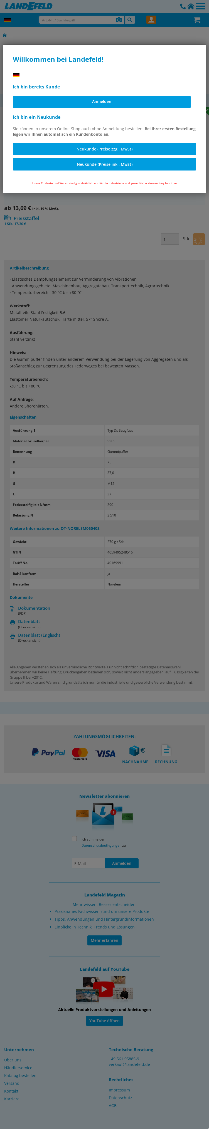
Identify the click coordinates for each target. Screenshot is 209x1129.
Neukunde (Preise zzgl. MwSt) (104, 149)
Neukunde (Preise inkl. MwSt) (104, 164)
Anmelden (101, 101)
